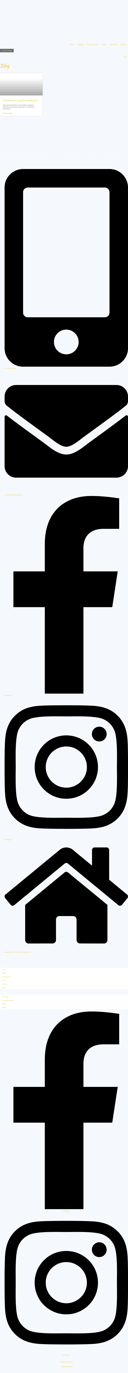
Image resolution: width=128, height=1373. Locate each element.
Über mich (113, 44)
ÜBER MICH (6, 149)
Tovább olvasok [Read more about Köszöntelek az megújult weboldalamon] (7, 113)
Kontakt (123, 44)
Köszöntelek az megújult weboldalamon (20, 100)
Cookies (4, 1004)
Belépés (4, 1007)
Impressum (5, 996)
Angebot (80, 44)
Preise (104, 44)
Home (72, 44)
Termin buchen (92, 44)
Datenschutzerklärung (8, 1000)
